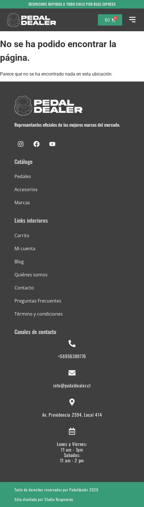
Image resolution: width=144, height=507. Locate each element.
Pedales (22, 176)
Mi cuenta (24, 248)
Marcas (22, 202)
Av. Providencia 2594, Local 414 (72, 414)
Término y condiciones (38, 314)
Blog (19, 261)
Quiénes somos (31, 275)
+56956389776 (72, 356)
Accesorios (26, 189)
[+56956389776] (72, 343)
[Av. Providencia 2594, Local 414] (72, 402)
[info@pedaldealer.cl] (72, 372)
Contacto (24, 288)
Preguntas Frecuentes (37, 301)
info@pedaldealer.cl (72, 385)
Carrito (21, 235)
